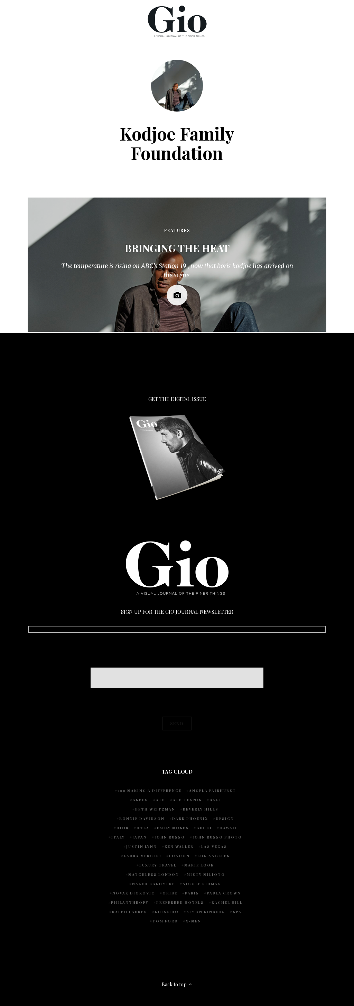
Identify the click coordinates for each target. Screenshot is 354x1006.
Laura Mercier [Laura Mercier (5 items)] (142, 855)
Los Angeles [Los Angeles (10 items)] (213, 855)
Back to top (177, 984)
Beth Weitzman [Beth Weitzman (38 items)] (155, 809)
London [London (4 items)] (179, 855)
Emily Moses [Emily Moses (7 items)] (173, 827)
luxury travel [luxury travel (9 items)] (158, 865)
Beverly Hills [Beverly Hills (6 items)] (200, 809)
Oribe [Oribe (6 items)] (169, 893)
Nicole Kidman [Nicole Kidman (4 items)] (202, 883)
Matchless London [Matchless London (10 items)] (153, 874)
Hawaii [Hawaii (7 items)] (228, 827)
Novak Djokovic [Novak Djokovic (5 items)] (133, 893)
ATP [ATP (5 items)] (160, 799)
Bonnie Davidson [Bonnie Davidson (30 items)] (142, 818)
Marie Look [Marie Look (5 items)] (199, 865)
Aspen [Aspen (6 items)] (140, 799)
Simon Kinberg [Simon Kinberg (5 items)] (205, 911)
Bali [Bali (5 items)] (215, 799)
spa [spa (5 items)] (237, 911)
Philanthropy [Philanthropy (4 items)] (130, 902)
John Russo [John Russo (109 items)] (170, 837)
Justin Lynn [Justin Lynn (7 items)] (141, 846)
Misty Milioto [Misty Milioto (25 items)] (206, 874)
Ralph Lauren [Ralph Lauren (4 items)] (129, 911)
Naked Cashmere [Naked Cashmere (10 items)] (153, 883)
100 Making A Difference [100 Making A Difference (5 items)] (149, 790)
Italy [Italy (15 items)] (118, 837)
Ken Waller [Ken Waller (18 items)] (179, 846)
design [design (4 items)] (225, 818)
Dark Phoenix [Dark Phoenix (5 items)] (190, 818)
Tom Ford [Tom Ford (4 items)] (165, 921)
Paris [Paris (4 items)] (192, 893)
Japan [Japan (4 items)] (139, 837)
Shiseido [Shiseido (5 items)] (167, 911)
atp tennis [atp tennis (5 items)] (187, 799)
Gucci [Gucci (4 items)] (204, 827)
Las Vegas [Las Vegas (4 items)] (214, 846)
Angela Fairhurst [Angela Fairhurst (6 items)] (212, 790)
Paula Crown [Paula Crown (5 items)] (224, 893)
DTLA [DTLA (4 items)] (143, 827)
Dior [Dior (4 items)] (123, 827)
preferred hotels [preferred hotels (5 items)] (180, 902)
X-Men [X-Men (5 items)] (193, 921)
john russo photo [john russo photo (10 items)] (217, 837)
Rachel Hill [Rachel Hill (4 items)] (227, 902)
